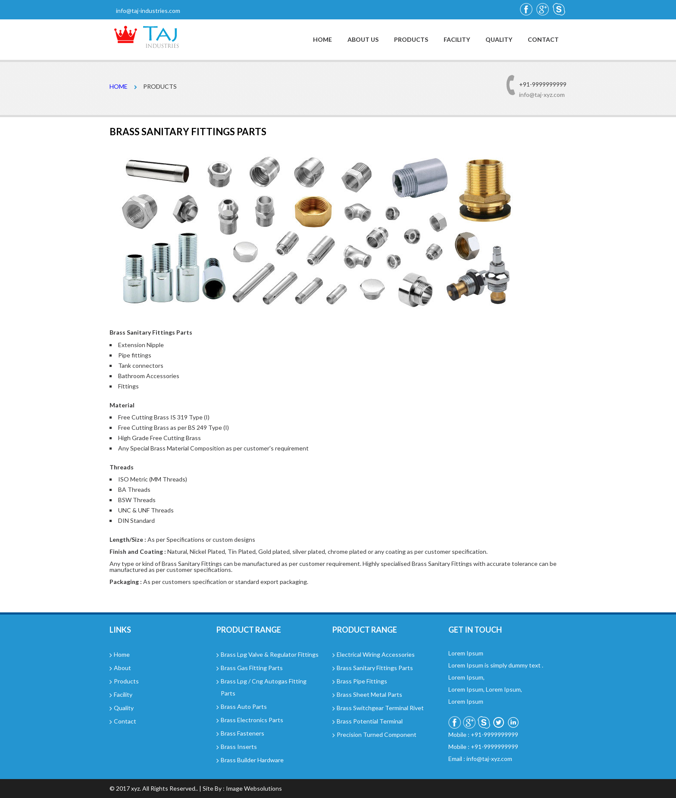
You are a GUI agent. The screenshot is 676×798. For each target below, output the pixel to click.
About (122, 667)
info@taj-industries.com (148, 10)
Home (322, 40)
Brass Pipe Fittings (362, 681)
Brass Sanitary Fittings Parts (375, 667)
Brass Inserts (239, 746)
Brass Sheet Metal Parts (369, 694)
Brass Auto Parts (244, 706)
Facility (457, 40)
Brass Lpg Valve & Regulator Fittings (270, 654)
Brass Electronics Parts (252, 719)
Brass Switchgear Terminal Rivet (380, 707)
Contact (543, 40)
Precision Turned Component (376, 734)
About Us (363, 40)
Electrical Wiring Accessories (376, 654)
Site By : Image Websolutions (242, 788)
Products (411, 40)
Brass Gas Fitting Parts (252, 667)
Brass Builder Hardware (252, 760)
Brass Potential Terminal (370, 721)
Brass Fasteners (242, 733)
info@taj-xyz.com (542, 94)
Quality (498, 40)
